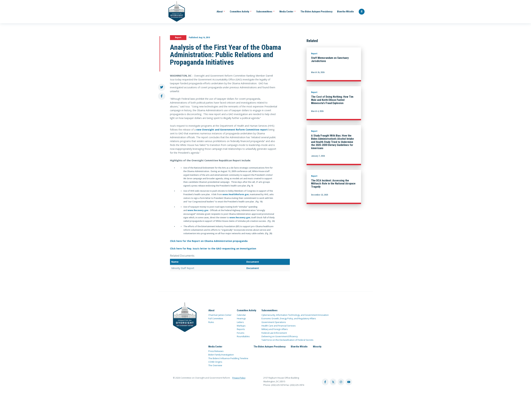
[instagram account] (341, 382)
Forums (240, 333)
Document (252, 268)
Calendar (241, 315)
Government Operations (273, 322)
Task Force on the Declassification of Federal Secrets (287, 340)
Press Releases (215, 351)
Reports (241, 329)
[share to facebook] (161, 96)
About (221, 11)
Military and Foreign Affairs (274, 329)
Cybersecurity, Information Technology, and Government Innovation (295, 315)
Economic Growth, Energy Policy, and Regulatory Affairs (288, 318)
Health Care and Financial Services (278, 325)
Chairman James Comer (219, 315)
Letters (240, 322)
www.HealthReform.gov (235, 194)
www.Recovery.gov (198, 210)
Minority (317, 346)
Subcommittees (265, 11)
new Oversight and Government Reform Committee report (232, 129)
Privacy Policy (238, 377)
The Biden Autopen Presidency (316, 11)
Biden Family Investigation (221, 354)
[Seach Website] (362, 12)
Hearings (241, 318)
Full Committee (215, 318)
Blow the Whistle (345, 11)
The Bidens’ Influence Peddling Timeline (228, 358)
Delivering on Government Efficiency (279, 336)
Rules (211, 322)
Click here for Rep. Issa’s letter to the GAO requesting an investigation (213, 248)
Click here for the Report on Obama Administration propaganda (209, 241)
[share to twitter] (161, 87)
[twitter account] (333, 382)
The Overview (215, 365)
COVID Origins (215, 361)
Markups (241, 325)
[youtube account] (348, 382)
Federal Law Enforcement (274, 333)
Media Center (287, 11)
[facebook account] (325, 382)
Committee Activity (241, 11)
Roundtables (243, 336)
